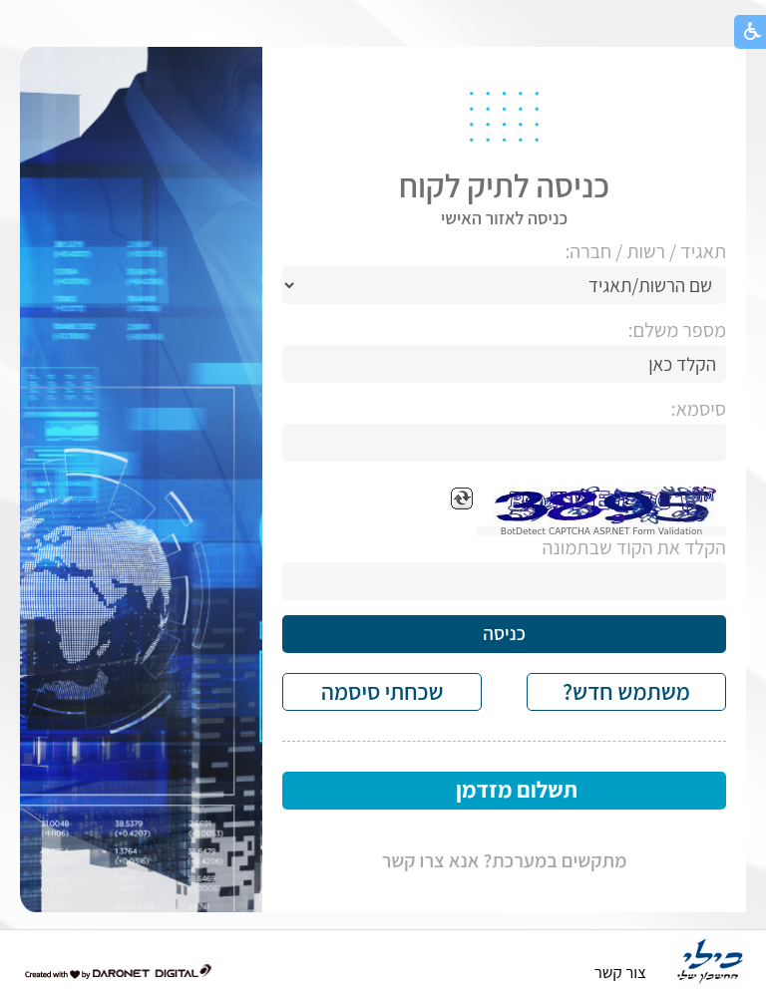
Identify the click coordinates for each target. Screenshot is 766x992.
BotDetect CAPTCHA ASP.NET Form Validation (602, 531)
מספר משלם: (677, 330)
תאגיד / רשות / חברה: (645, 251)
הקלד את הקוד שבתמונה (634, 547)
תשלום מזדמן (516, 790)
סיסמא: (698, 409)
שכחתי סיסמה (382, 692)
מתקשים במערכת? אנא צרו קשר (504, 860)
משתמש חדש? (626, 692)
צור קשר (620, 972)
